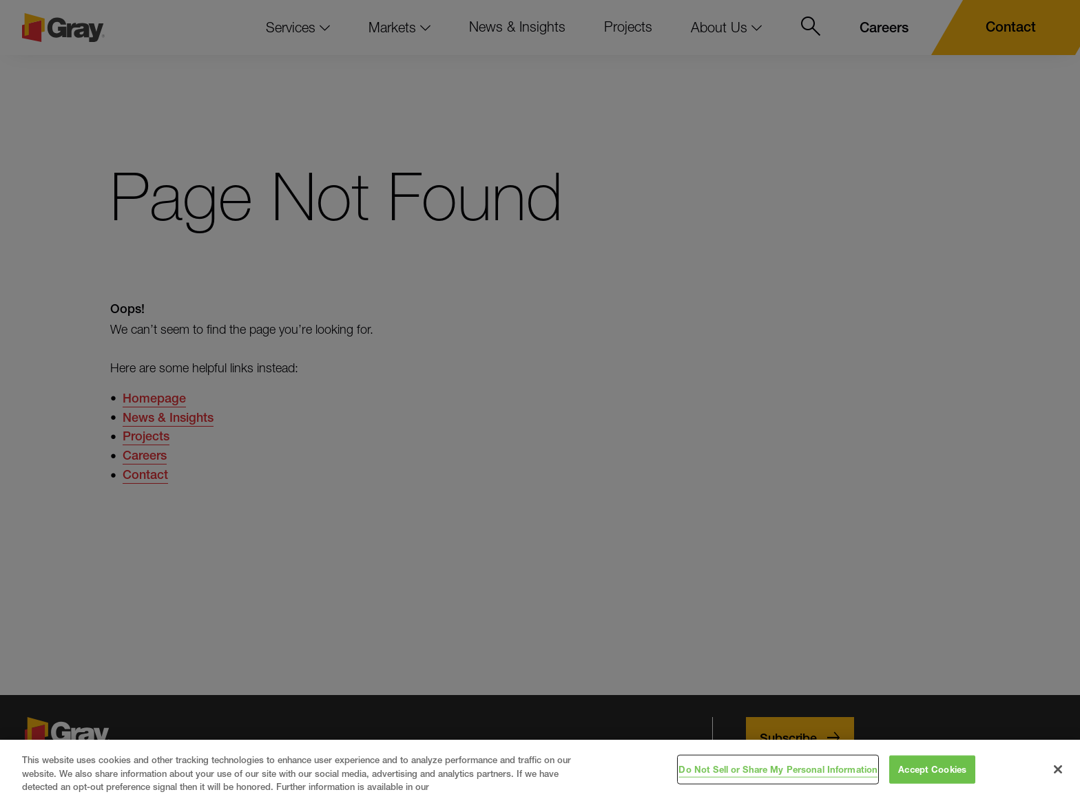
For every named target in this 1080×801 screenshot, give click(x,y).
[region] (540, 770)
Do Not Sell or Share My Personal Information (778, 768)
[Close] (1058, 769)
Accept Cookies (932, 768)
